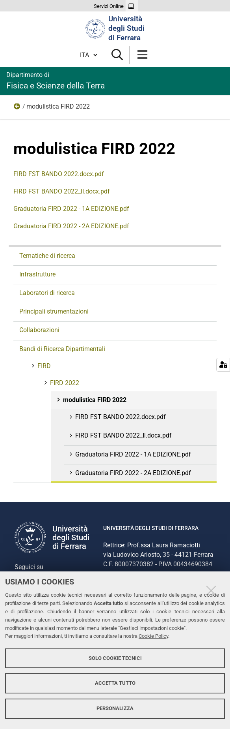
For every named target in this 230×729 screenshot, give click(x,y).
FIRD (43, 366)
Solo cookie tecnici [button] (115, 658)
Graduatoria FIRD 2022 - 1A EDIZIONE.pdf (71, 208)
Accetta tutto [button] (115, 683)
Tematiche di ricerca (47, 255)
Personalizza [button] (115, 708)
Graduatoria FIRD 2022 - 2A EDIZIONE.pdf (71, 226)
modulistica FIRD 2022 (93, 400)
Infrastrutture (37, 274)
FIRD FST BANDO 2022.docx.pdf (58, 174)
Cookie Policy (153, 636)
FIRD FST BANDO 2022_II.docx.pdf (61, 191)
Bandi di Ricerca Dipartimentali (62, 349)
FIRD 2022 (17, 108)
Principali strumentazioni (54, 311)
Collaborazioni (39, 330)
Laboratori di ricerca (47, 293)
